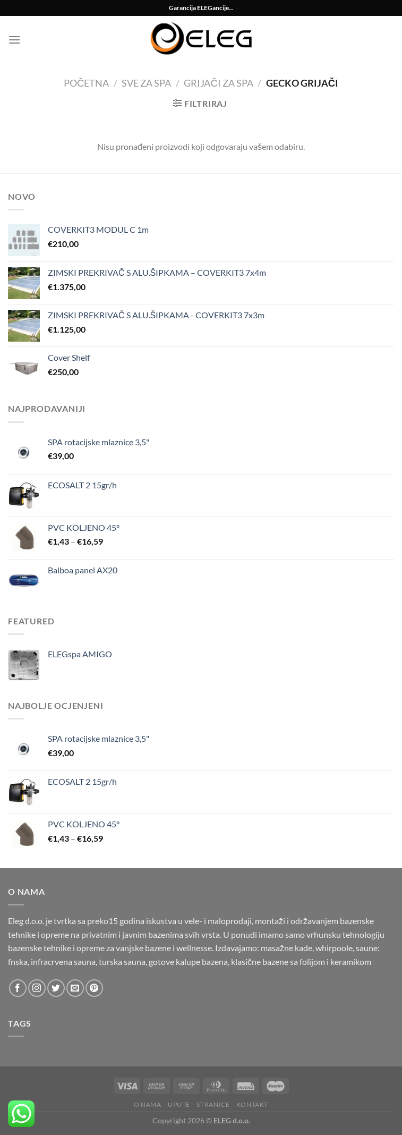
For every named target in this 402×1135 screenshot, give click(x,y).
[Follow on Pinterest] (94, 988)
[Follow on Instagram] (37, 988)
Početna (86, 83)
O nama (147, 1104)
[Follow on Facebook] (18, 988)
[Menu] (14, 40)
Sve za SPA (146, 83)
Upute (179, 1104)
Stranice (212, 1104)
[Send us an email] (75, 988)
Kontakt (252, 1104)
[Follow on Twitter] (56, 988)
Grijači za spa (218, 83)
